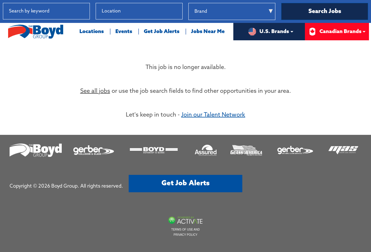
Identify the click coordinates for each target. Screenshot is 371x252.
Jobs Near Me (208, 31)
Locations (91, 31)
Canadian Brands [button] (334, 31)
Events (123, 31)
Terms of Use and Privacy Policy (185, 232)
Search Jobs (324, 11)
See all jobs (95, 91)
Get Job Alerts (161, 31)
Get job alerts (185, 183)
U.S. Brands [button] (268, 31)
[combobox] (139, 11)
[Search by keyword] (46, 11)
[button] (177, 11)
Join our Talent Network (213, 115)
